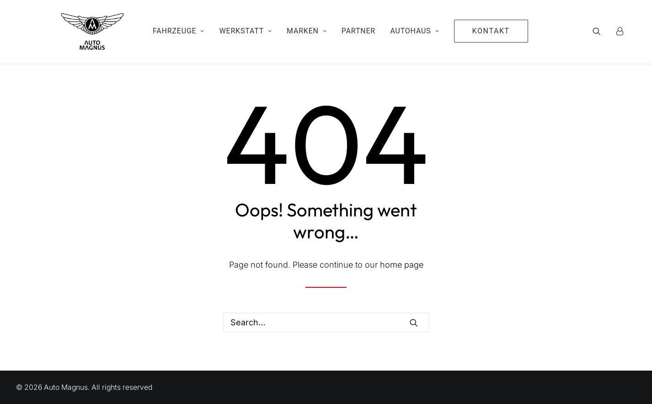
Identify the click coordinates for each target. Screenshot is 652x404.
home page (401, 264)
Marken (306, 32)
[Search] (326, 322)
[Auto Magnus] (83, 33)
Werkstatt (245, 32)
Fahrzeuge (178, 32)
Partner (358, 32)
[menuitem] (178, 33)
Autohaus (414, 32)
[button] (602, 33)
